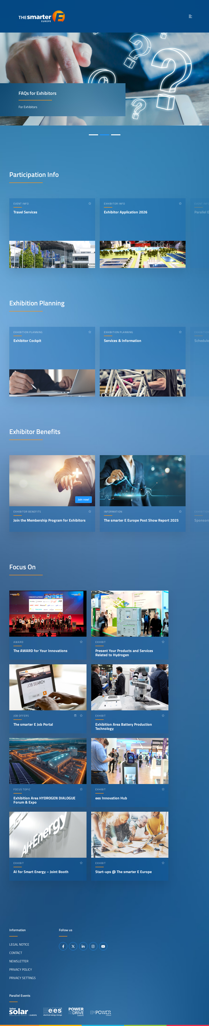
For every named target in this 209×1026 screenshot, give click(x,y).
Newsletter (19, 960)
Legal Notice (19, 944)
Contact (15, 952)
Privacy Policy (20, 969)
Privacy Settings (22, 977)
